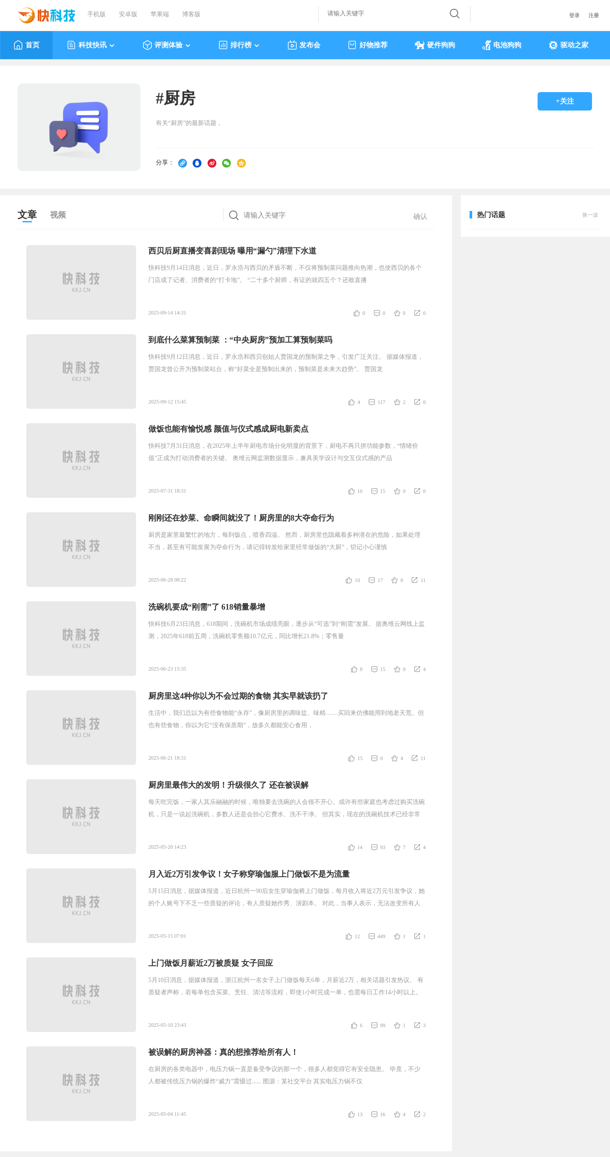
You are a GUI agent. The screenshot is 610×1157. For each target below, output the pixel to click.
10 (359, 491)
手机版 (96, 14)
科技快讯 (91, 45)
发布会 (303, 45)
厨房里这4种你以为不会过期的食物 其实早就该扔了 (238, 696)
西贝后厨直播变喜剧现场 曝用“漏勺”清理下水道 (232, 250)
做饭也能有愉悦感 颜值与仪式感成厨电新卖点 (228, 429)
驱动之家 (568, 45)
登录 (574, 15)
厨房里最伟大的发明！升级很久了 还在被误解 (228, 785)
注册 (593, 15)
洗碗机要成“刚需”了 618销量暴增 (206, 607)
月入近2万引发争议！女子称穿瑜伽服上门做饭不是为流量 (249, 874)
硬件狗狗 (435, 45)
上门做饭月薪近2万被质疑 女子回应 (210, 963)
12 (357, 936)
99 (382, 1025)
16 (382, 1114)
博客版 (191, 14)
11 (423, 580)
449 (381, 936)
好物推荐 (368, 45)
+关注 (565, 101)
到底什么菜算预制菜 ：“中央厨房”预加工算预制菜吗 (240, 340)
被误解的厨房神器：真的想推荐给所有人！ (223, 1052)
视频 (58, 215)
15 (382, 491)
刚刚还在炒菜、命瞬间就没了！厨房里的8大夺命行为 (241, 518)
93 (382, 847)
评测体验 (167, 45)
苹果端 (160, 14)
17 (380, 580)
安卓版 (128, 14)
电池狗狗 (501, 45)
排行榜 (239, 45)
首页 (26, 45)
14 (359, 847)
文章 (27, 214)
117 (381, 402)
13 (359, 1114)
